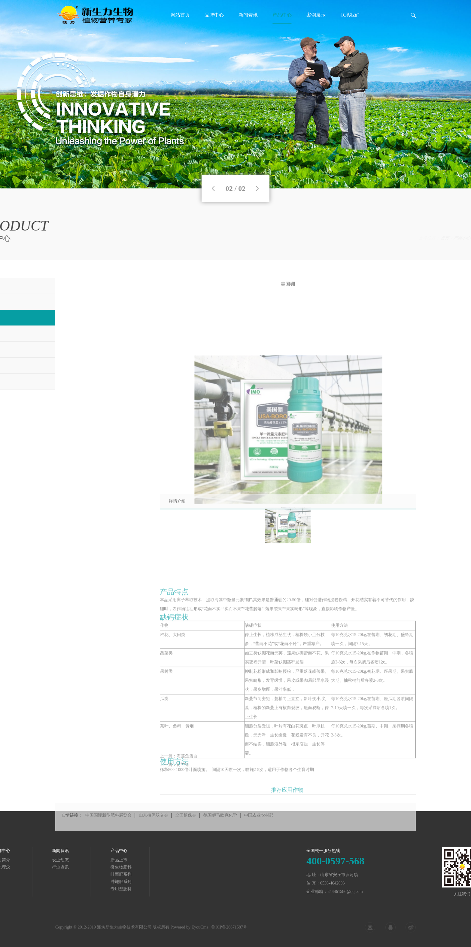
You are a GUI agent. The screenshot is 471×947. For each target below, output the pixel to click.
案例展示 (316, 14)
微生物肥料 (64, 867)
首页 (404, 238)
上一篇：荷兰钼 (174, 770)
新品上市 (62, 860)
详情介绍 (177, 506)
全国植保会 (185, 824)
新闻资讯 (248, 14)
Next (257, 188)
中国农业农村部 (258, 824)
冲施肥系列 (64, 881)
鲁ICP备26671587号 (229, 930)
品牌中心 (214, 14)
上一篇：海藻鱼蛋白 (179, 761)
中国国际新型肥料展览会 (108, 824)
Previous (213, 188)
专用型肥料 (64, 889)
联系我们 (350, 14)
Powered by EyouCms (188, 930)
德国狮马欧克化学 (220, 824)
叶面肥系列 (444, 238)
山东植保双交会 (153, 824)
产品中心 (282, 14)
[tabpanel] (235, 94)
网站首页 (180, 14)
